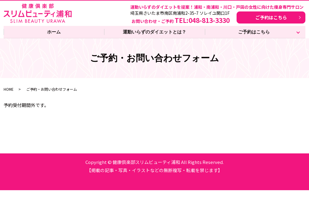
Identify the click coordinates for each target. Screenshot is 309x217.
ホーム (54, 31)
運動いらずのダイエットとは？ (154, 31)
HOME (9, 89)
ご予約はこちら (271, 17)
